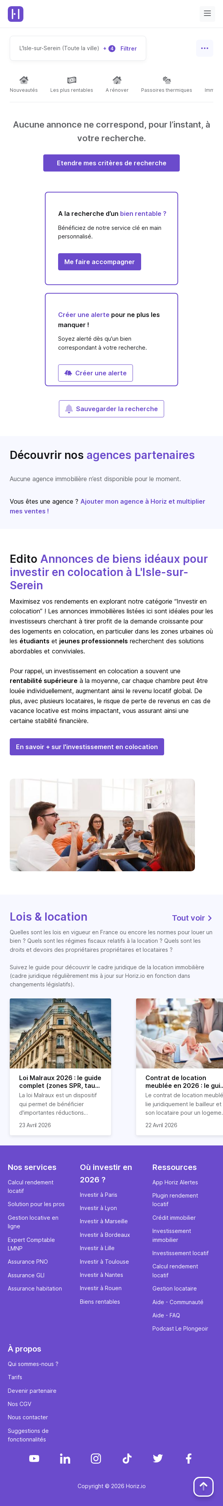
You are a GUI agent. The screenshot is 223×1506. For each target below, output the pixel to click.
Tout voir (192, 918)
